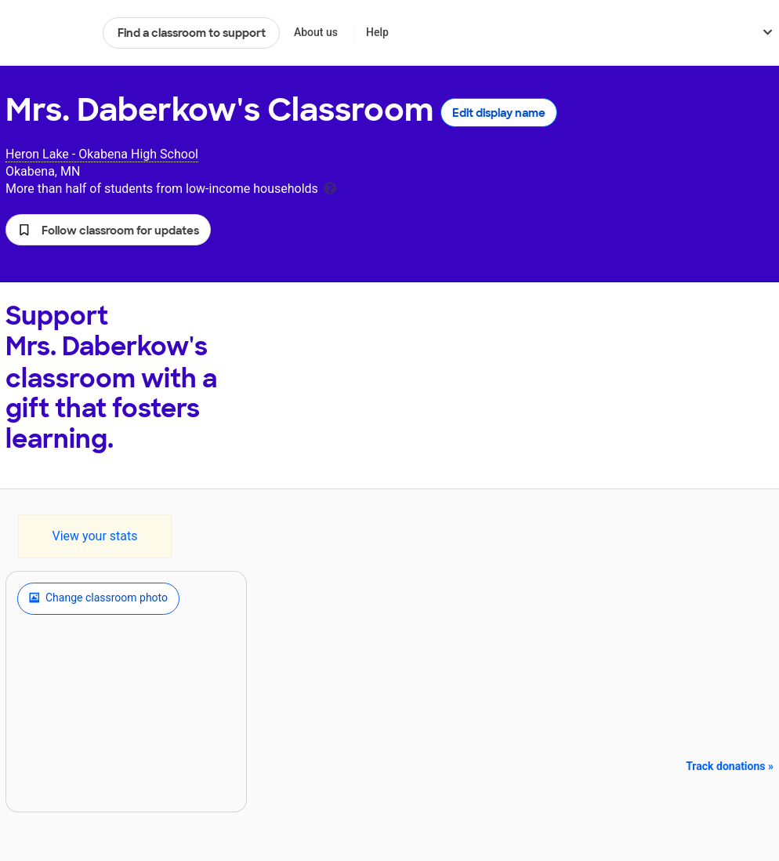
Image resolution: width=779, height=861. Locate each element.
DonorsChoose (47, 33)
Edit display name (498, 113)
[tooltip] (330, 187)
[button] (108, 229)
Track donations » (730, 766)
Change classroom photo (98, 598)
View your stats (94, 536)
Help (377, 32)
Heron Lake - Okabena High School (101, 154)
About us (316, 32)
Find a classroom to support (192, 33)
